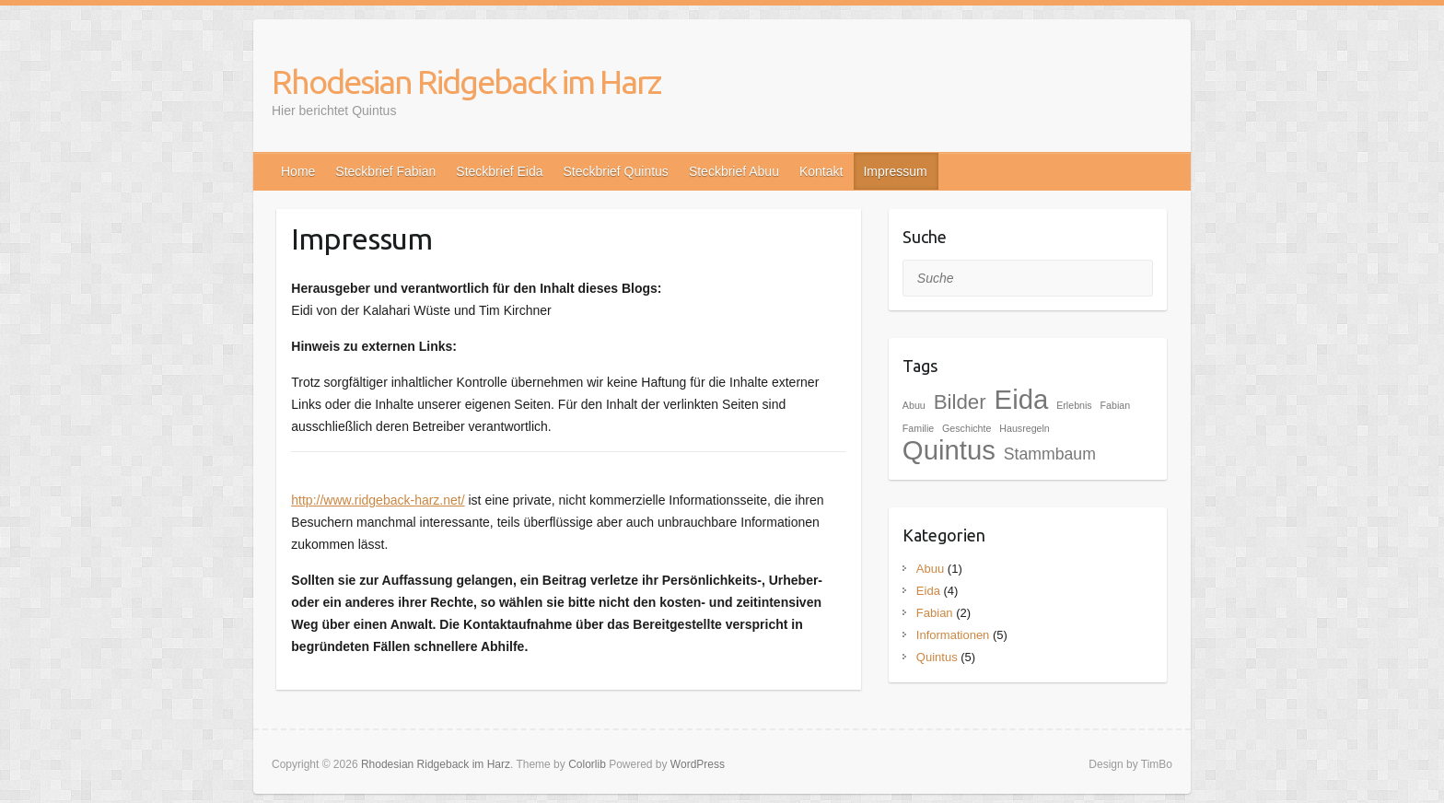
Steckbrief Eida (499, 171)
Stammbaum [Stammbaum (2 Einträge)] (1050, 454)
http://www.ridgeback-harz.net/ (377, 500)
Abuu (930, 569)
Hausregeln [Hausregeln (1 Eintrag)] (1024, 428)
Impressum (894, 171)
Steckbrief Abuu (734, 171)
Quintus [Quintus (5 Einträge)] (949, 450)
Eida (928, 591)
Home (298, 171)
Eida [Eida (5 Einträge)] (1022, 399)
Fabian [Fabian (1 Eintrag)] (1115, 405)
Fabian (934, 613)
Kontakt (821, 171)
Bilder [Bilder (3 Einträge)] (960, 401)
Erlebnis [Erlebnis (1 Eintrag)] (1074, 405)
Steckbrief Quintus (615, 171)
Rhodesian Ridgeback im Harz (466, 81)
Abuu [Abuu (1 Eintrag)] (914, 405)
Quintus (937, 657)
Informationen (953, 635)
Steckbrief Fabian (385, 171)
